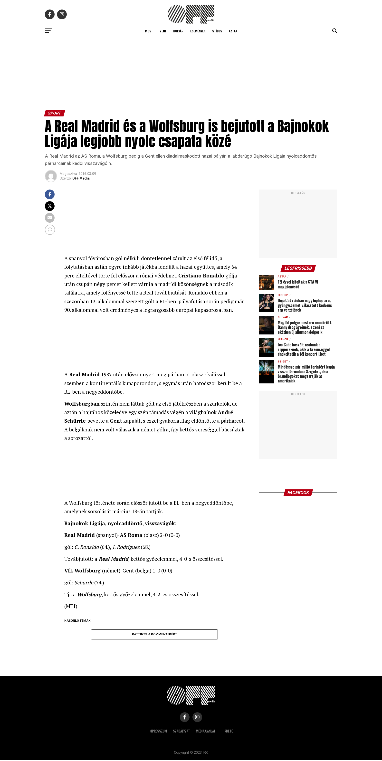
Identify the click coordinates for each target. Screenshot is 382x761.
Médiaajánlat (206, 731)
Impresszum (158, 731)
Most (149, 30)
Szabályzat (181, 731)
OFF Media (81, 178)
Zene (163, 30)
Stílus (217, 30)
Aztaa (233, 30)
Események (197, 30)
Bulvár (178, 30)
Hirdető (227, 731)
